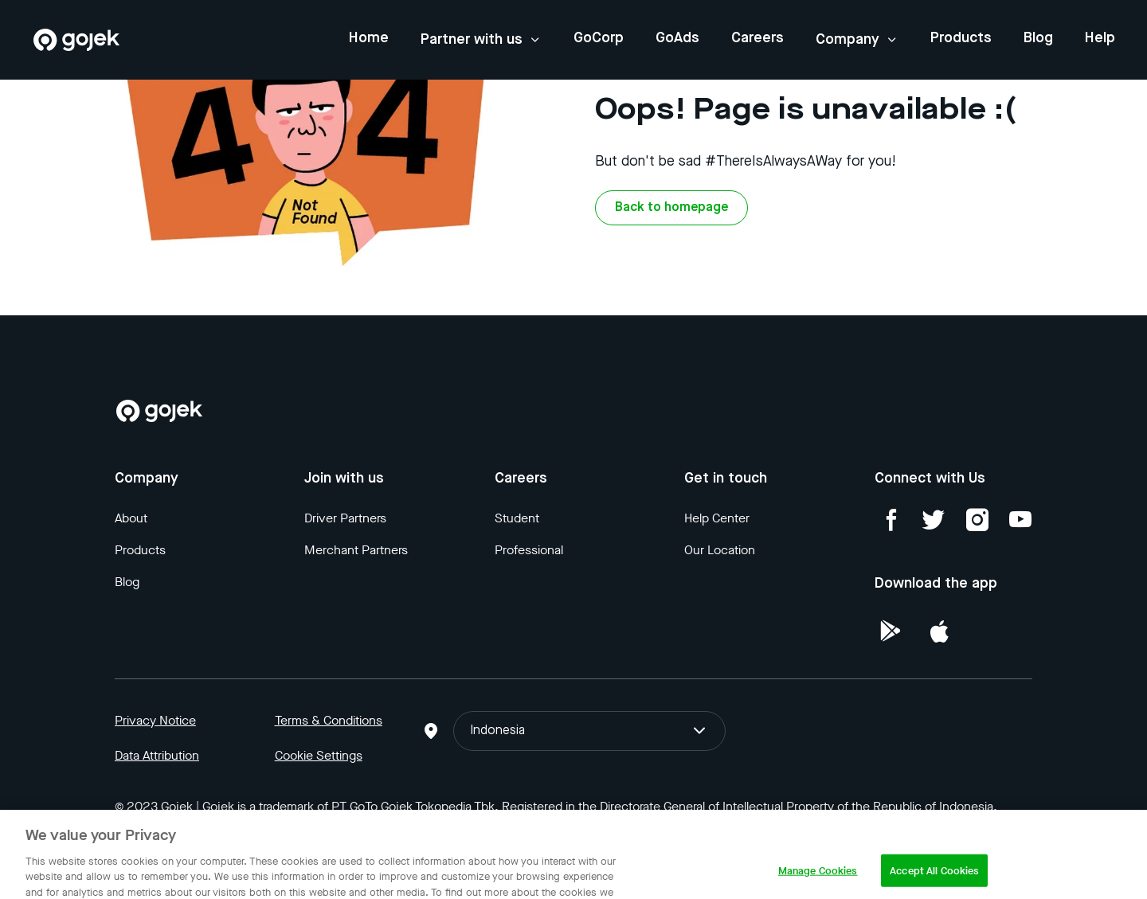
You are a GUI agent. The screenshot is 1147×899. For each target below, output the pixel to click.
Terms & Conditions (328, 720)
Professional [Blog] (529, 549)
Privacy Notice (155, 720)
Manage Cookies (818, 882)
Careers (757, 38)
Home (369, 38)
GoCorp (599, 38)
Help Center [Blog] (717, 518)
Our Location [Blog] (719, 549)
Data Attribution (157, 755)
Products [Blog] (140, 549)
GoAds (677, 38)
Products (961, 38)
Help (1100, 38)
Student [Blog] (517, 518)
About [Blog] (131, 518)
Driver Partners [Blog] (345, 518)
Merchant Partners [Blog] (356, 549)
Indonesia (589, 731)
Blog (1038, 38)
